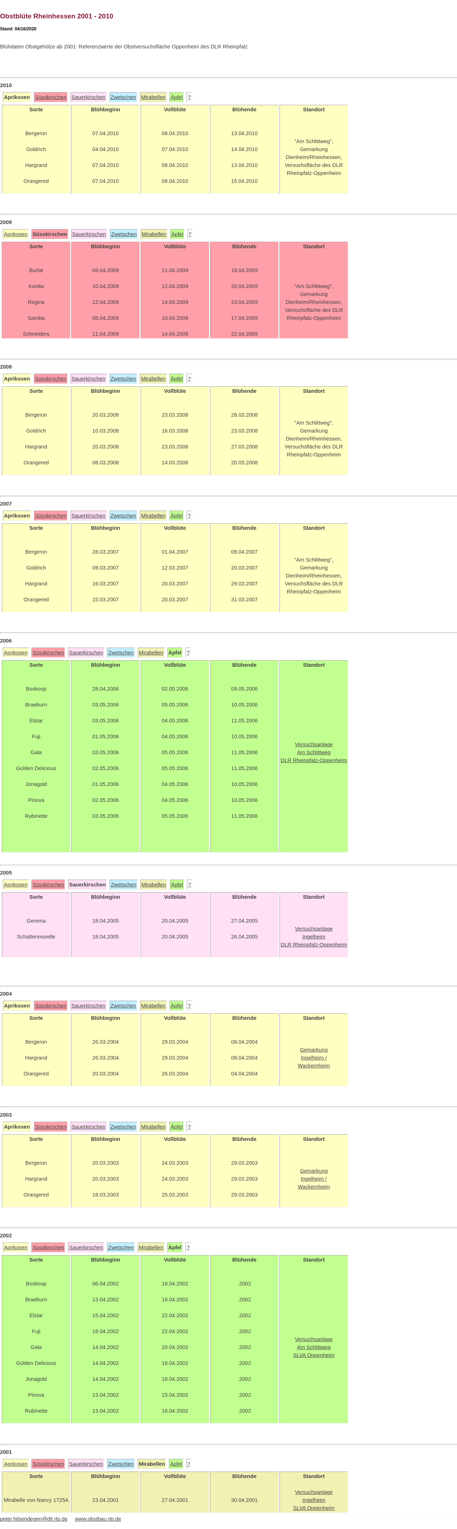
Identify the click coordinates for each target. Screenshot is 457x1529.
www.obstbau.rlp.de (98, 1519)
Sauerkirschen (89, 97)
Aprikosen (15, 234)
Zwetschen (123, 97)
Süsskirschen (51, 97)
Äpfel (177, 97)
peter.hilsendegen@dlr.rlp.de (34, 1519)
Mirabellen (153, 97)
